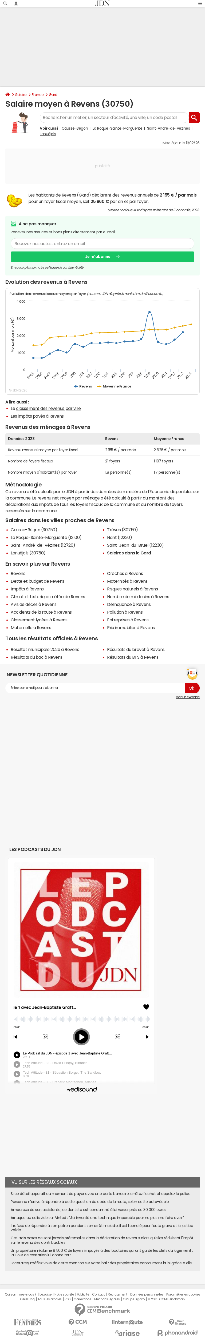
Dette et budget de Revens (37, 581)
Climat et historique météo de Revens (48, 596)
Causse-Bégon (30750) (34, 529)
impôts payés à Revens (41, 416)
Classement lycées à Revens (39, 620)
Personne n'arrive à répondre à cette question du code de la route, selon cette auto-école (90, 1202)
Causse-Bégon (75, 128)
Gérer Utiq (27, 1299)
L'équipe (46, 1294)
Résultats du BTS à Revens (132, 657)
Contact (98, 1294)
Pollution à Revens (125, 612)
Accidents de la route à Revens (41, 612)
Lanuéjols (48, 134)
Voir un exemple (188, 697)
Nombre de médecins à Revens (138, 596)
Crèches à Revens (125, 573)
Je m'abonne (98, 256)
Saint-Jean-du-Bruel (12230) (135, 545)
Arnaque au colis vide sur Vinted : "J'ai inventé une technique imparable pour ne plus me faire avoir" (97, 1218)
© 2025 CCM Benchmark (166, 1299)
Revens (18, 573)
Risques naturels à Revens (132, 589)
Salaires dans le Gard (129, 553)
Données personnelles (146, 1294)
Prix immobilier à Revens (131, 627)
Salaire (21, 95)
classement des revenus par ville (48, 408)
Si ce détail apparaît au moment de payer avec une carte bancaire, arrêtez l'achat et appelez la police (100, 1194)
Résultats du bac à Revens (36, 657)
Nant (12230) (119, 537)
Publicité (83, 1294)
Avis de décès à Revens (33, 604)
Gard (53, 95)
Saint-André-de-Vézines (168, 128)
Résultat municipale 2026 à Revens (45, 649)
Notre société (64, 1294)
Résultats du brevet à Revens (136, 649)
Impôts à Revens (27, 589)
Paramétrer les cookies (183, 1294)
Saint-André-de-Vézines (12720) (43, 545)
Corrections (82, 1299)
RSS (68, 1299)
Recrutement (117, 1294)
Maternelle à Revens (31, 627)
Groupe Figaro (133, 1299)
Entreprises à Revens (127, 620)
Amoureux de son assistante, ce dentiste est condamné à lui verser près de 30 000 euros (88, 1210)
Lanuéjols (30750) (28, 553)
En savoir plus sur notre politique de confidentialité (47, 267)
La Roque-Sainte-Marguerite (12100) (46, 537)
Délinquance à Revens (129, 604)
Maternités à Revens (127, 581)
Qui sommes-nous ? (20, 1294)
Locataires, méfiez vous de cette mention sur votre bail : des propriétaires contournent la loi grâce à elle (101, 1263)
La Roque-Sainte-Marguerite (118, 128)
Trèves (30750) (122, 529)
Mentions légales (107, 1299)
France (38, 95)
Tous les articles (50, 1299)
